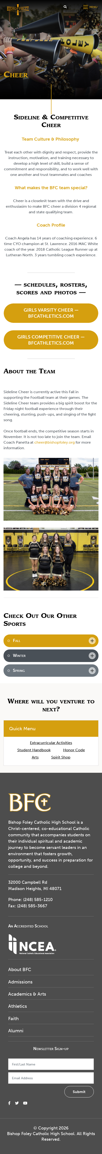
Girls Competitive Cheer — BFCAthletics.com (51, 340)
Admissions (20, 982)
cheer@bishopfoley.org (54, 442)
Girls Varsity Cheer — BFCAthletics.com (51, 313)
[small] (9, 1103)
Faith (13, 1018)
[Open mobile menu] (90, 7)
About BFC (19, 969)
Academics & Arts (27, 994)
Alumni (15, 1030)
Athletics (17, 1006)
